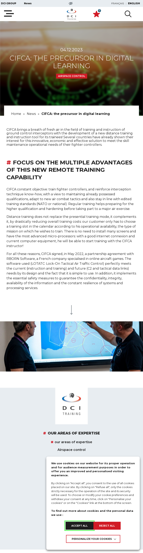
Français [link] (117, 3)
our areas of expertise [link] (74, 433)
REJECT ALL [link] (107, 525)
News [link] (28, 3)
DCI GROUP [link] (8, 3)
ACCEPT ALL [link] (79, 525)
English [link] (134, 3)
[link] (71, 14)
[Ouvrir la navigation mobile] (9, 13)
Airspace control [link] (71, 450)
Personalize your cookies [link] (92, 538)
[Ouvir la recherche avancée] (128, 14)
